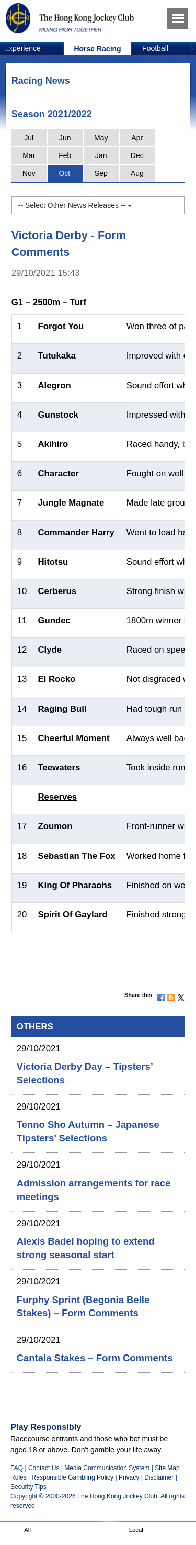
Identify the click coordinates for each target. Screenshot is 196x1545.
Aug (137, 173)
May (101, 137)
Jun (65, 137)
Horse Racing (97, 48)
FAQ (16, 1468)
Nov (29, 173)
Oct (64, 173)
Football (155, 48)
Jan (101, 155)
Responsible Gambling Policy (72, 1477)
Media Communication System (106, 1468)
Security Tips (28, 1487)
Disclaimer (159, 1477)
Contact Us (44, 1468)
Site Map (167, 1468)
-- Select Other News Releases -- (75, 205)
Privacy (129, 1477)
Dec (137, 155)
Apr (137, 137)
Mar (28, 155)
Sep (101, 173)
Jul (28, 137)
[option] (98, 48)
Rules (19, 1477)
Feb (65, 155)
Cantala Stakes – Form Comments (95, 1357)
